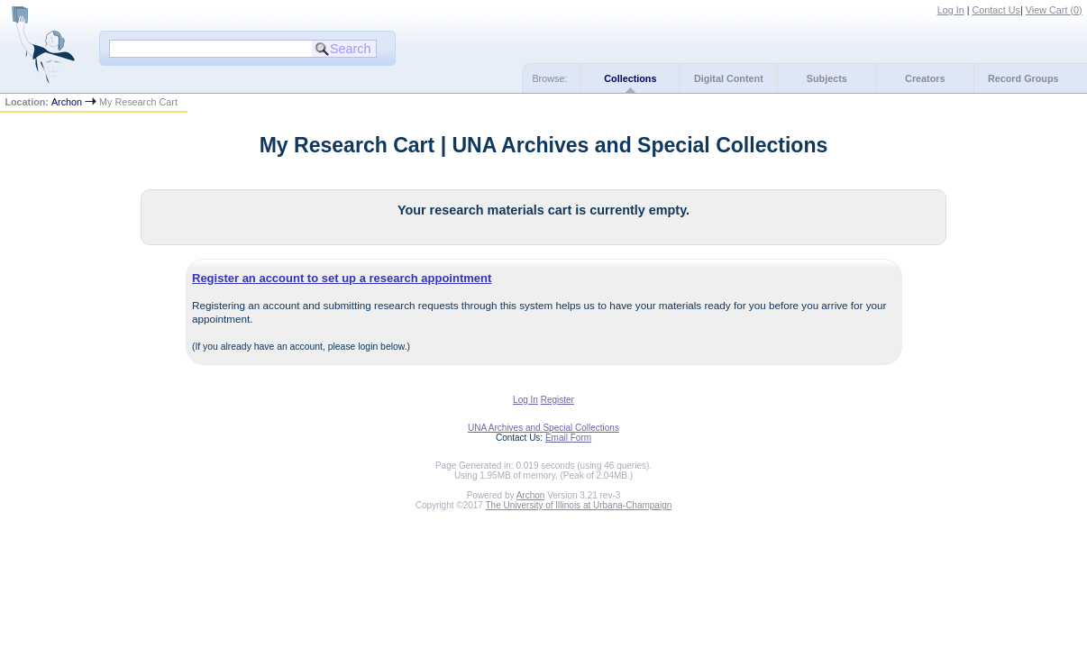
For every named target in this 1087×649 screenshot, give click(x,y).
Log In (950, 10)
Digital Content (728, 78)
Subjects (827, 78)
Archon (66, 101)
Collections (630, 78)
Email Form (568, 438)
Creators (925, 78)
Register (557, 400)
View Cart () (1054, 10)
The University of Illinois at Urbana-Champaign (579, 505)
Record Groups (1023, 78)
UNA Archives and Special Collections (543, 428)
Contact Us (996, 10)
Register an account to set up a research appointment (341, 278)
